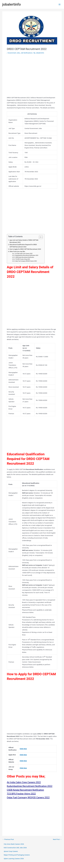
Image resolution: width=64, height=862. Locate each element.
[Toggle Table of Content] (39, 237)
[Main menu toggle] (59, 4)
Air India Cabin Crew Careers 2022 (23, 253)
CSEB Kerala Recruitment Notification (24, 257)
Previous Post (8, 839)
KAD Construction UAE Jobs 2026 (15, 847)
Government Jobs (14, 53)
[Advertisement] (32, 75)
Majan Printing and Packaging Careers (17, 855)
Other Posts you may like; (17, 251)
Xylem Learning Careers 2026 (14, 858)
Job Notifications (26, 53)
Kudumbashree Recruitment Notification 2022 (26, 255)
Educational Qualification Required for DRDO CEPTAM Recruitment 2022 (23, 246)
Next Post (57, 839)
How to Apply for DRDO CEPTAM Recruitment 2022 (25, 249)
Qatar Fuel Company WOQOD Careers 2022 (26, 261)
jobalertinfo (11, 4)
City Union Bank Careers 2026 (14, 844)
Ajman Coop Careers (11, 851)
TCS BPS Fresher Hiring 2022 (22, 259)
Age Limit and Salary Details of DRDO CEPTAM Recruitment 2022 (24, 241)
